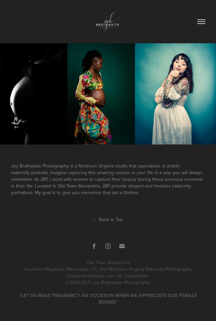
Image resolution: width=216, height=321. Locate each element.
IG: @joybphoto (133, 275)
